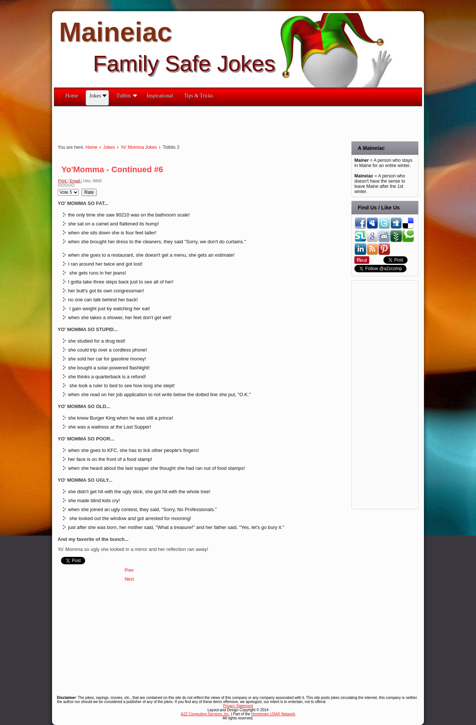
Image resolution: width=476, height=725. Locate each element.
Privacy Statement (238, 706)
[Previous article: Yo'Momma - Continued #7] (129, 570)
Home (91, 147)
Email (75, 181)
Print (63, 181)
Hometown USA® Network (273, 714)
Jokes (109, 147)
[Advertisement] (189, 123)
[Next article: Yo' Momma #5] (129, 579)
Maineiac (115, 32)
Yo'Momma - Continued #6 (112, 169)
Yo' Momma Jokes (138, 147)
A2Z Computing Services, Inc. (205, 714)
